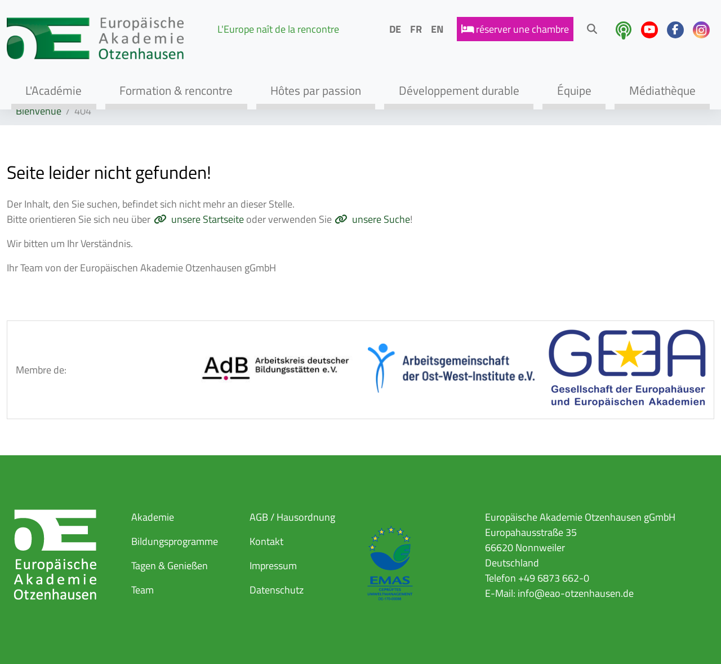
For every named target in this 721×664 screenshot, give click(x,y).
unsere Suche (381, 219)
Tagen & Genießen (169, 565)
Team (142, 589)
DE (395, 29)
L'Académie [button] (53, 90)
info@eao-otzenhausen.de (576, 593)
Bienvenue (38, 110)
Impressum (273, 565)
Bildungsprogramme (174, 541)
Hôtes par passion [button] (315, 90)
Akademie (152, 517)
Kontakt (266, 541)
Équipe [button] (574, 90)
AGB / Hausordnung (292, 517)
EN (437, 29)
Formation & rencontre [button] (176, 90)
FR (416, 29)
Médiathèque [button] (662, 90)
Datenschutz (277, 589)
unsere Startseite (207, 219)
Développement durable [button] (459, 90)
